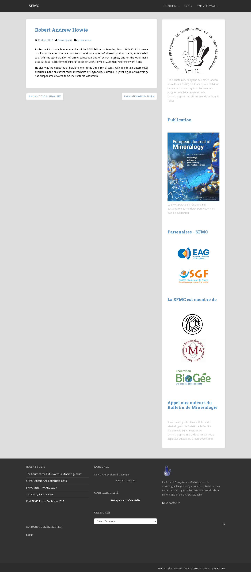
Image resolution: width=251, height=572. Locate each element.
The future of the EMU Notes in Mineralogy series (54, 474)
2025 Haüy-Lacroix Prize (40, 494)
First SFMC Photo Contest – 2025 (45, 501)
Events (188, 6)
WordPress (219, 568)
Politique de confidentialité (125, 500)
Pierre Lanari (65, 40)
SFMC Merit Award (206, 6)
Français (120, 480)
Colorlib (197, 568)
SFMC (34, 6)
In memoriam (84, 40)
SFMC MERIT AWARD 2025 (41, 487)
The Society (170, 6)
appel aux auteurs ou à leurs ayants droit (191, 438)
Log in (29, 534)
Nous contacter (171, 503)
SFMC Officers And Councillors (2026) (47, 480)
